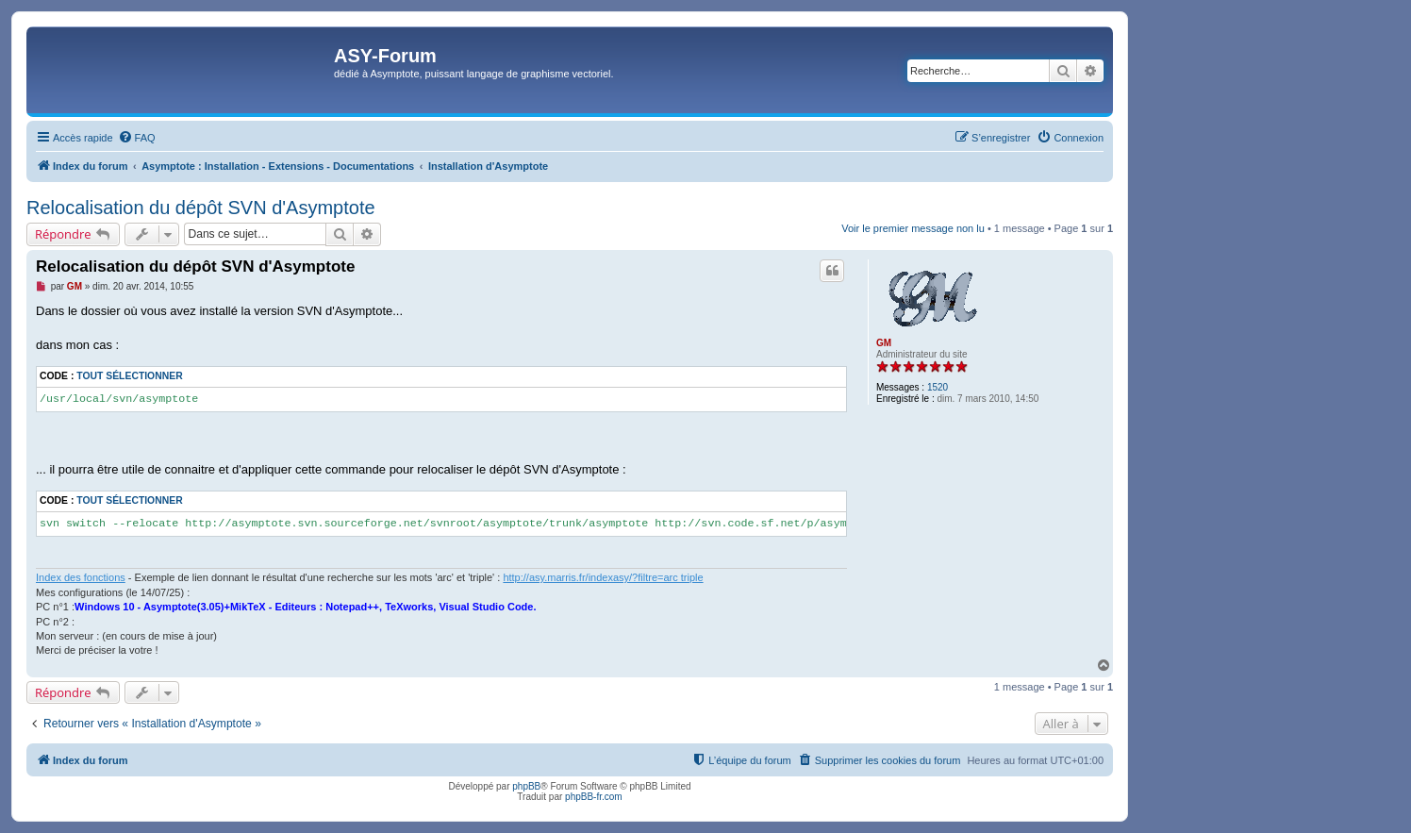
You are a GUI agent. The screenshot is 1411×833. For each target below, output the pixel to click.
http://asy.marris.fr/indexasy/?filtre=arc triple (603, 577)
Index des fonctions (80, 577)
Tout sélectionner (129, 376)
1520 (937, 387)
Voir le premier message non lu (913, 228)
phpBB (526, 786)
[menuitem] (137, 137)
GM (883, 343)
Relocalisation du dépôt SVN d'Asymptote (200, 207)
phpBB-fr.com (593, 796)
